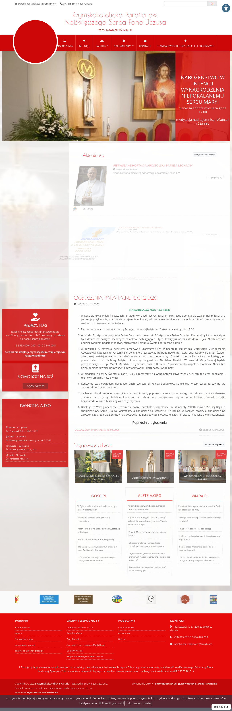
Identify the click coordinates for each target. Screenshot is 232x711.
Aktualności (112, 158)
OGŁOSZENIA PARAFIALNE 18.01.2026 (115, 301)
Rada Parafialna (75, 636)
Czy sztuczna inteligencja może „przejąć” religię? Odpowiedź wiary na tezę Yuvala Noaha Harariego (147, 528)
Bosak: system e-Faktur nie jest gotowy (95, 541)
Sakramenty (122, 46)
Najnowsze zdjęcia (93, 449)
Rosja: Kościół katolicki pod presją (195, 532)
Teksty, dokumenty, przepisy (30, 654)
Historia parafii (23, 630)
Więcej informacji (35, 261)
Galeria (122, 642)
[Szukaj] (212, 3)
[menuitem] (65, 46)
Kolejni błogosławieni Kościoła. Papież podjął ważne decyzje (146, 521)
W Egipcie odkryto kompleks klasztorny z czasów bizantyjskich (97, 519)
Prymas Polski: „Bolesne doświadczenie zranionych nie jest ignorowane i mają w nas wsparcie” (148, 560)
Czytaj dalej (35, 402)
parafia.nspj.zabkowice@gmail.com (37, 3)
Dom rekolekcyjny (24, 642)
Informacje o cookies (139, 703)
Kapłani (19, 636)
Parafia (101, 46)
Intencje (84, 46)
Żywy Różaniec (74, 642)
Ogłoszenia (65, 46)
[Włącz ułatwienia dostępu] (225, 6)
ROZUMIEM (221, 707)
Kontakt (145, 46)
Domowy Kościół (75, 654)
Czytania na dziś (126, 630)
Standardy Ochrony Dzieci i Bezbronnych (185, 46)
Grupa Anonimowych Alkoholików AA (87, 659)
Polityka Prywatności (111, 703)
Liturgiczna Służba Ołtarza (80, 630)
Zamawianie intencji (25, 648)
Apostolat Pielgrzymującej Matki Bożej (87, 648)
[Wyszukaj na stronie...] (186, 3)
